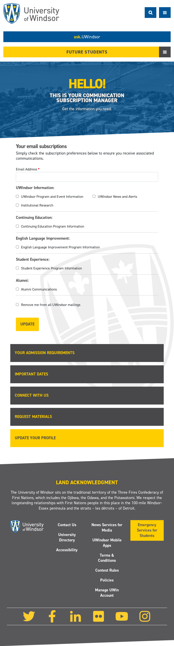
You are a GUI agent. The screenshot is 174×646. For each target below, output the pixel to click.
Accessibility (67, 550)
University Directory (67, 537)
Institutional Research (37, 205)
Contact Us (67, 525)
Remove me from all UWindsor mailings (50, 304)
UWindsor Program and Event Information (52, 196)
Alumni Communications (39, 289)
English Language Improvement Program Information (60, 247)
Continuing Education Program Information (52, 226)
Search (150, 12)
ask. (87, 37)
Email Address (28, 169)
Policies (107, 580)
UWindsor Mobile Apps (107, 542)
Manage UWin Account (107, 592)
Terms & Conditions (107, 558)
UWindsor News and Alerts (117, 196)
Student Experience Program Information (51, 268)
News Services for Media (106, 527)
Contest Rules (107, 570)
